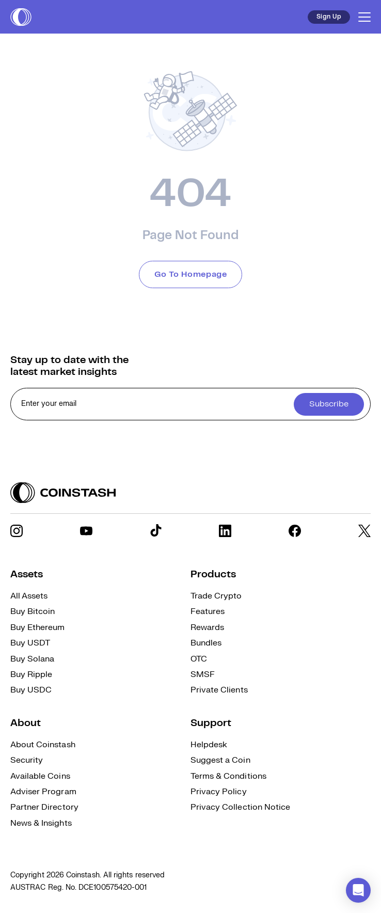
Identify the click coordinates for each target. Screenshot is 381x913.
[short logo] (20, 17)
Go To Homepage (190, 274)
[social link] (16, 531)
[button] (358, 890)
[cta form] (190, 404)
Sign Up (328, 17)
